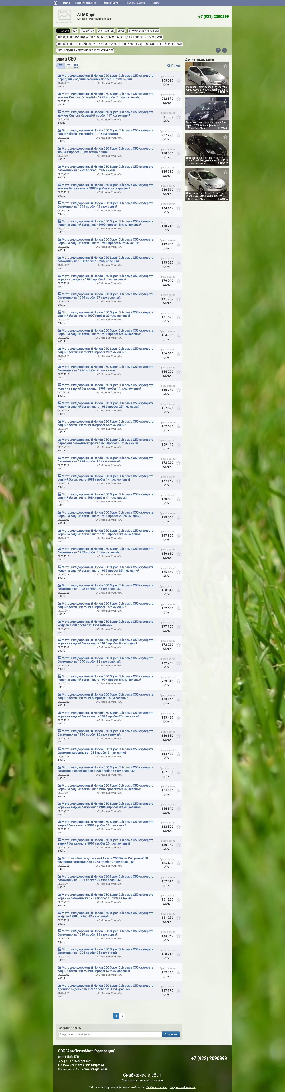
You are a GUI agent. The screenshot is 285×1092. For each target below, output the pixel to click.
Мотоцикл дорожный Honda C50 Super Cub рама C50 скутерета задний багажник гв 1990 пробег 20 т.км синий (105, 350)
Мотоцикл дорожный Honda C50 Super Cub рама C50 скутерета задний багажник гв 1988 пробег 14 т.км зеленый (105, 477)
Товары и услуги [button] (110, 3)
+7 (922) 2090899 (213, 16)
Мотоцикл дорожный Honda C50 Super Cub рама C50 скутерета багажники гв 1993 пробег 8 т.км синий (105, 168)
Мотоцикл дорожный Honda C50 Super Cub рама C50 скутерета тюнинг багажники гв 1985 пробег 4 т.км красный (105, 186)
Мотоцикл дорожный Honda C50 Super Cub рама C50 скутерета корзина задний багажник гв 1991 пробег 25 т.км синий (105, 714)
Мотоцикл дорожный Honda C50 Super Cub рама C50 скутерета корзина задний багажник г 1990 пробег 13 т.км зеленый (105, 223)
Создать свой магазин (183, 1087)
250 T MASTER (106, 30)
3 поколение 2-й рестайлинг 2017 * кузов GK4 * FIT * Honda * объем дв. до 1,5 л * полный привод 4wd (119, 44)
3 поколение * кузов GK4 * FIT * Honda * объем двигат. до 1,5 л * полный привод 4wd (109, 37)
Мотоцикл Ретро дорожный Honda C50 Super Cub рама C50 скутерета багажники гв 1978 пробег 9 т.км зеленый (103, 860)
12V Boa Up (87, 30)
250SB (121, 30)
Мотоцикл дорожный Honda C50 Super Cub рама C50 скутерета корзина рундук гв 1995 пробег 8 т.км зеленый (105, 277)
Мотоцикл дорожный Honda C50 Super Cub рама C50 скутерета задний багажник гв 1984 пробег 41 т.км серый (105, 496)
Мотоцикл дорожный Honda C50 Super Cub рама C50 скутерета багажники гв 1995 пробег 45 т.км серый (105, 204)
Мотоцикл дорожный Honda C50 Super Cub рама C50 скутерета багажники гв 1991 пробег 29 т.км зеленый (105, 878)
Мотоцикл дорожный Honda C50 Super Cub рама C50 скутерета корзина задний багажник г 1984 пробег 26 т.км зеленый (105, 787)
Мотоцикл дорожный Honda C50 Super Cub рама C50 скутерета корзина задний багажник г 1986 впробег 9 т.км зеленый (105, 805)
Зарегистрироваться (85, 3)
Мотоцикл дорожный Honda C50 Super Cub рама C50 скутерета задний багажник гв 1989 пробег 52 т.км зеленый (105, 969)
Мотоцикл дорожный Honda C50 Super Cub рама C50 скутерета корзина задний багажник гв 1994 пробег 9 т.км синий (105, 641)
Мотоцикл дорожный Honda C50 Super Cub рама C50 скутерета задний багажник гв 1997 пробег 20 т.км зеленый (105, 314)
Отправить (171, 1034)
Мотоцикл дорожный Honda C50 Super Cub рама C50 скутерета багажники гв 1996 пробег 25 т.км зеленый (105, 732)
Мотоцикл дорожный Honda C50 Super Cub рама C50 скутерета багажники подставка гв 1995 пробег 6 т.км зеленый (105, 769)
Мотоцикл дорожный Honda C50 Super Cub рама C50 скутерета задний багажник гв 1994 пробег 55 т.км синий (105, 423)
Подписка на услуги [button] (135, 3)
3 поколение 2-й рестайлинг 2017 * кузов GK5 (85, 50)
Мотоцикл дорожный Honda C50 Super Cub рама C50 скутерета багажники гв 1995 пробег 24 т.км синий (105, 951)
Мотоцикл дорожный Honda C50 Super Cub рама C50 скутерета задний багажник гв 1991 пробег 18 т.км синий (105, 823)
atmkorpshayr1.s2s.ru (94, 1069)
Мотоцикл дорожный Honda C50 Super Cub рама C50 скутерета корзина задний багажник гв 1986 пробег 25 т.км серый (105, 404)
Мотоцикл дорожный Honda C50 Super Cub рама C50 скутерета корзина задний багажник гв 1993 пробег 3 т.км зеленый (105, 532)
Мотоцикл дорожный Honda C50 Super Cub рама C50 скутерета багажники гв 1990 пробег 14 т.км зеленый (105, 659)
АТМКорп (86, 14)
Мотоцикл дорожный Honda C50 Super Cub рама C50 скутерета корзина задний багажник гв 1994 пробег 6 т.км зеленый (105, 678)
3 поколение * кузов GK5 (144, 30)
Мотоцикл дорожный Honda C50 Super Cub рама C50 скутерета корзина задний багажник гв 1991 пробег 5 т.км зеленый (105, 332)
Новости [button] (155, 3)
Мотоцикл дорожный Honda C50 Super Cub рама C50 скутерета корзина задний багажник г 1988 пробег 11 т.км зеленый (105, 386)
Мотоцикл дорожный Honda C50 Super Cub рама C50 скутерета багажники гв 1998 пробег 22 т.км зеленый (105, 587)
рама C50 (63, 30)
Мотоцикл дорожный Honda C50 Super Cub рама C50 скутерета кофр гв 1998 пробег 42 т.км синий (105, 914)
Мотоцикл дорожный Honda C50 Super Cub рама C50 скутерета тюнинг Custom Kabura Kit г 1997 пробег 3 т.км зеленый (105, 95)
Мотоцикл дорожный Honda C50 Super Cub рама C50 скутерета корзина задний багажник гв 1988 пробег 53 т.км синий (105, 241)
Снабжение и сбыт (142, 1075)
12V (75, 30)
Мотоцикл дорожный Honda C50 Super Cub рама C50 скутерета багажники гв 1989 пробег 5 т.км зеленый (105, 550)
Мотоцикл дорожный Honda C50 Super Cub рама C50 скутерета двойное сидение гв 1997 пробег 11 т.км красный (105, 987)
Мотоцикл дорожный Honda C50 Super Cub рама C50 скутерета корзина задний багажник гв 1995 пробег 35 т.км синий (105, 568)
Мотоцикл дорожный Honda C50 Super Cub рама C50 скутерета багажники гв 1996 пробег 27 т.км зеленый (105, 295)
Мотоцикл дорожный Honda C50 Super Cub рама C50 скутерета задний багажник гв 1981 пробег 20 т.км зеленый (105, 841)
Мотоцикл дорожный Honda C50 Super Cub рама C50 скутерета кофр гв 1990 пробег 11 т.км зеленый (105, 623)
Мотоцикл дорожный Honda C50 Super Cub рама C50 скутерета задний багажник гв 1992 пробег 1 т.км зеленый (105, 696)
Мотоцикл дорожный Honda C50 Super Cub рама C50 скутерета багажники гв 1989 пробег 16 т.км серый (105, 932)
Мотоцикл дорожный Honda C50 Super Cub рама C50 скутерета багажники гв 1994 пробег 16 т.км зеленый (105, 459)
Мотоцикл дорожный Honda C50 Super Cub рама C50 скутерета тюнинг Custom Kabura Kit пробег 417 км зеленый (105, 113)
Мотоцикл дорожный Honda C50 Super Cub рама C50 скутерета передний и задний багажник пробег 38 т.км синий (105, 77)
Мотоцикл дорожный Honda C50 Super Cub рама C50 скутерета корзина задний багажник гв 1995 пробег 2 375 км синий (105, 514)
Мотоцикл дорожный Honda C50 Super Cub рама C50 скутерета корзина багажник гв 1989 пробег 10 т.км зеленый (105, 896)
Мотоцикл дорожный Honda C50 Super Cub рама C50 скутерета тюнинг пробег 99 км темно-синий (105, 150)
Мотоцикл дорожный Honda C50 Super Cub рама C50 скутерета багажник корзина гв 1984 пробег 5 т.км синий (105, 750)
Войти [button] (66, 3)
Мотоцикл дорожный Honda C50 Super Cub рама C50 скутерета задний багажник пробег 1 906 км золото (105, 132)
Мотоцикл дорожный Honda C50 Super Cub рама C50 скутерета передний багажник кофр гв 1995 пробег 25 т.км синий (105, 441)
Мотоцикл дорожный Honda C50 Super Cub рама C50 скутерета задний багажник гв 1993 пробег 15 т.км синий (105, 605)
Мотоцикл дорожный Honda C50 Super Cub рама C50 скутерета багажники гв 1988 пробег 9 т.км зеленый (105, 259)
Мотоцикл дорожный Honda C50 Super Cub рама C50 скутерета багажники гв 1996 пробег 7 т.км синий (105, 368)
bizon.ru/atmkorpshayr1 (91, 1065)
